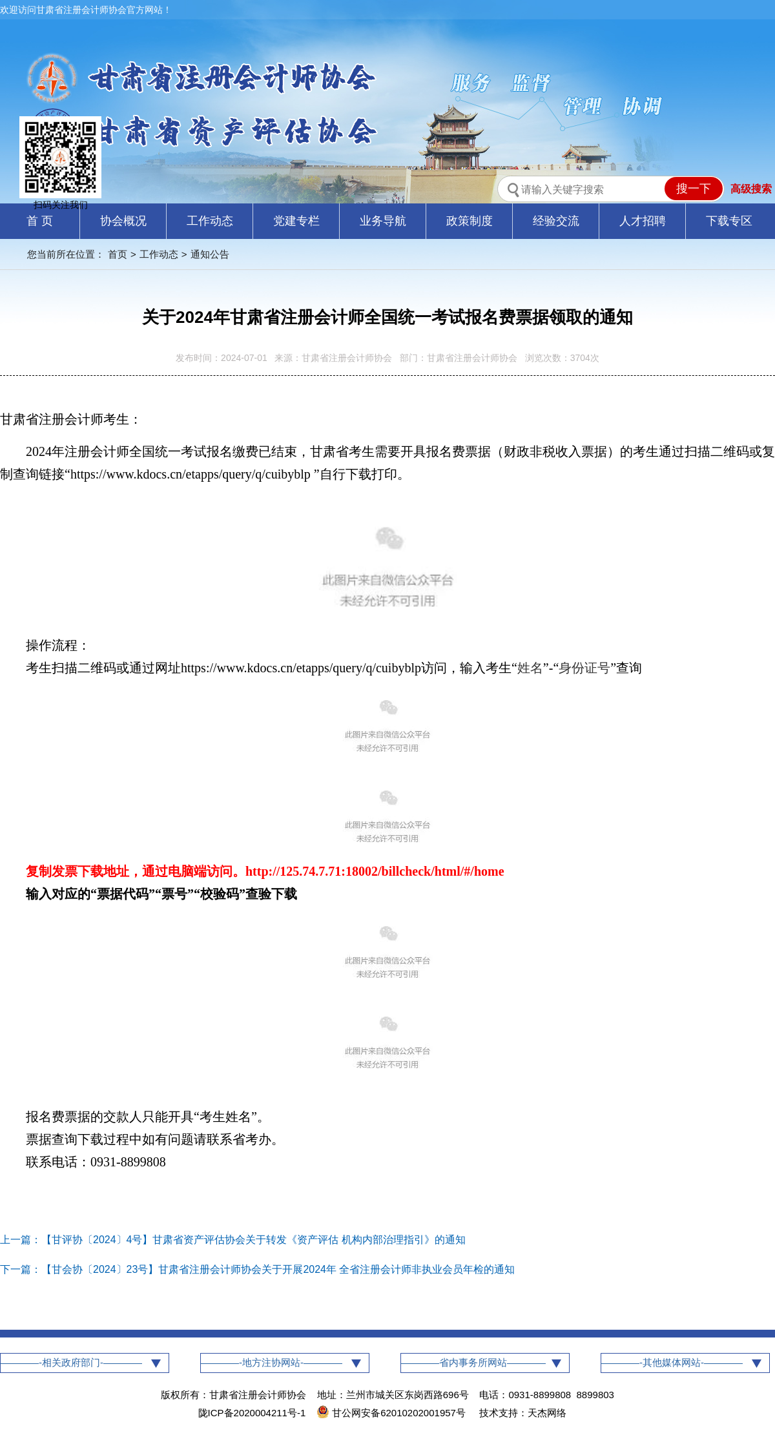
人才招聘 (642, 220)
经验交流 (556, 220)
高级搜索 (751, 188)
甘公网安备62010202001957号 (392, 1412)
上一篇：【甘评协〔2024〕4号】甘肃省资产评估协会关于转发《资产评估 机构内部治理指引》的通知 (233, 1239)
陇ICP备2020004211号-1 (252, 1412)
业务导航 (383, 220)
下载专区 (729, 220)
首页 (117, 254)
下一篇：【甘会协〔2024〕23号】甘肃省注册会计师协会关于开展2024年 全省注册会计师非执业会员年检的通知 (257, 1269)
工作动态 (210, 220)
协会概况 (123, 220)
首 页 (39, 220)
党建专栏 (296, 220)
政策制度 (469, 220)
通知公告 (210, 254)
